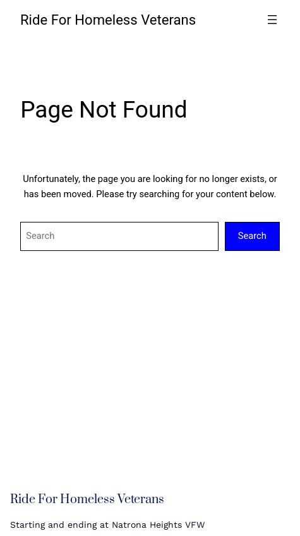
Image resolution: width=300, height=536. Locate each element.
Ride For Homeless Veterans (108, 19)
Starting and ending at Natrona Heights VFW (107, 525)
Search (252, 235)
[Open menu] (272, 19)
